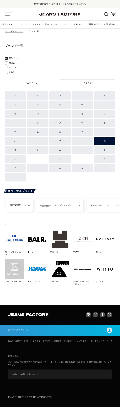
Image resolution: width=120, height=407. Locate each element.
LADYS (10, 67)
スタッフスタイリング (72, 24)
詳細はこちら (80, 4)
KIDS (9, 72)
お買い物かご (113, 14)
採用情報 (68, 341)
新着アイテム (8, 24)
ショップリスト (81, 341)
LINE (88, 314)
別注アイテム (51, 24)
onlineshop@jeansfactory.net (25, 374)
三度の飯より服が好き (40, 341)
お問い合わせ (110, 24)
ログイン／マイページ (60, 330)
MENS (10, 62)
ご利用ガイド (93, 24)
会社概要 (57, 341)
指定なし (11, 58)
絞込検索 (106, 14)
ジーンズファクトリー (14, 31)
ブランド (36, 24)
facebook (102, 314)
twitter (109, 314)
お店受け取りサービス (18, 341)
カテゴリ (23, 24)
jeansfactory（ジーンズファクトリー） (60, 14)
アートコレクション (100, 341)
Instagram (95, 314)
